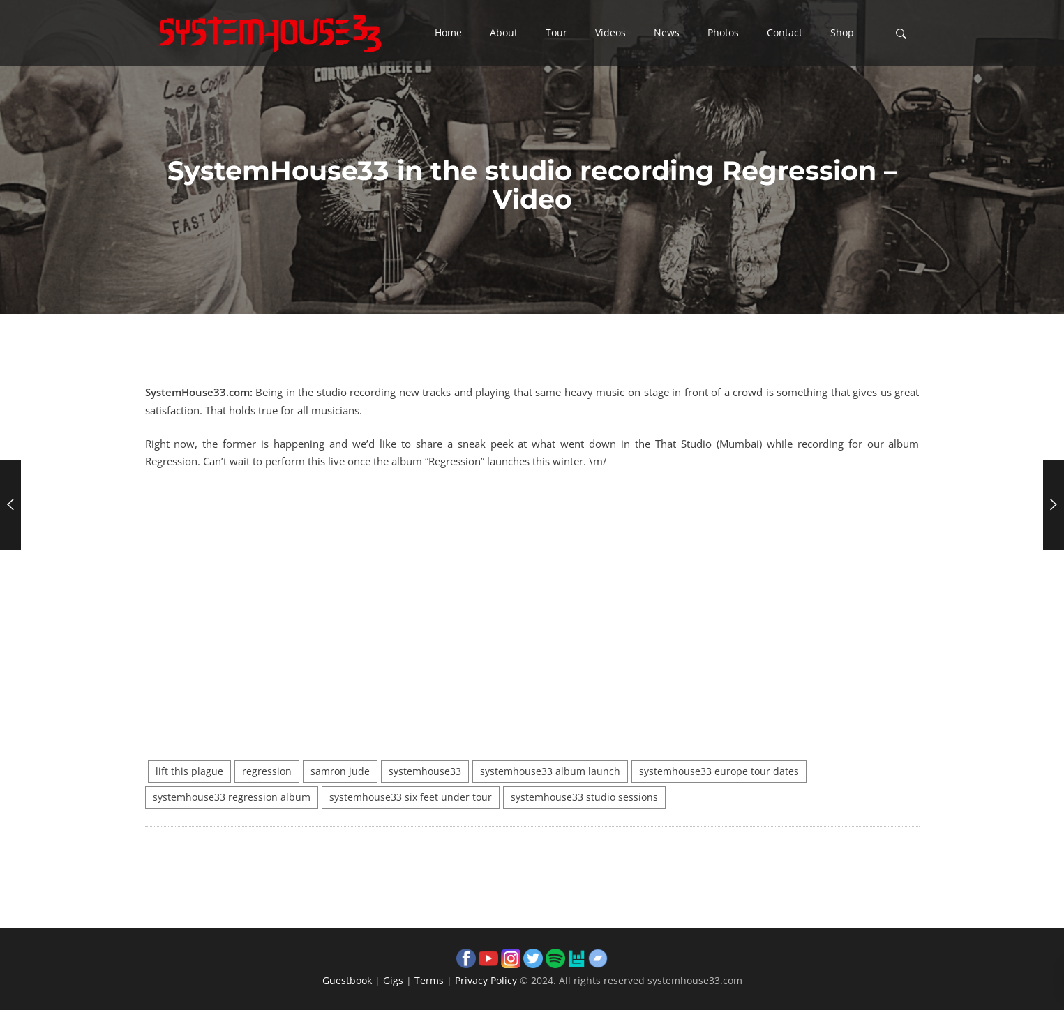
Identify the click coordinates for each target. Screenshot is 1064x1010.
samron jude (340, 771)
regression (267, 771)
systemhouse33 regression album (231, 797)
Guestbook (347, 980)
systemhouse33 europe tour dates (719, 771)
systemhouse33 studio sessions (584, 797)
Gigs (393, 980)
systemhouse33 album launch (550, 771)
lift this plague (189, 771)
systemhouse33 (425, 771)
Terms (429, 980)
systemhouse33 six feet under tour (410, 797)
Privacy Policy (486, 980)
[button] (448, 33)
